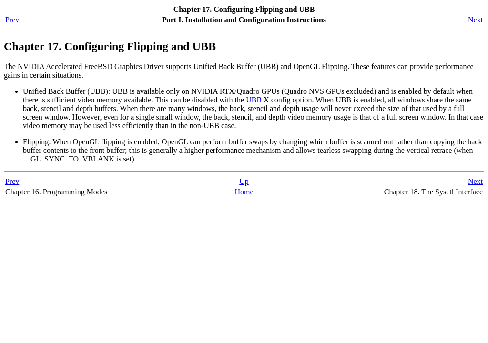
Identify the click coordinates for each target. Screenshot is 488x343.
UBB (254, 100)
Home (243, 192)
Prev (12, 20)
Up (244, 181)
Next (475, 20)
